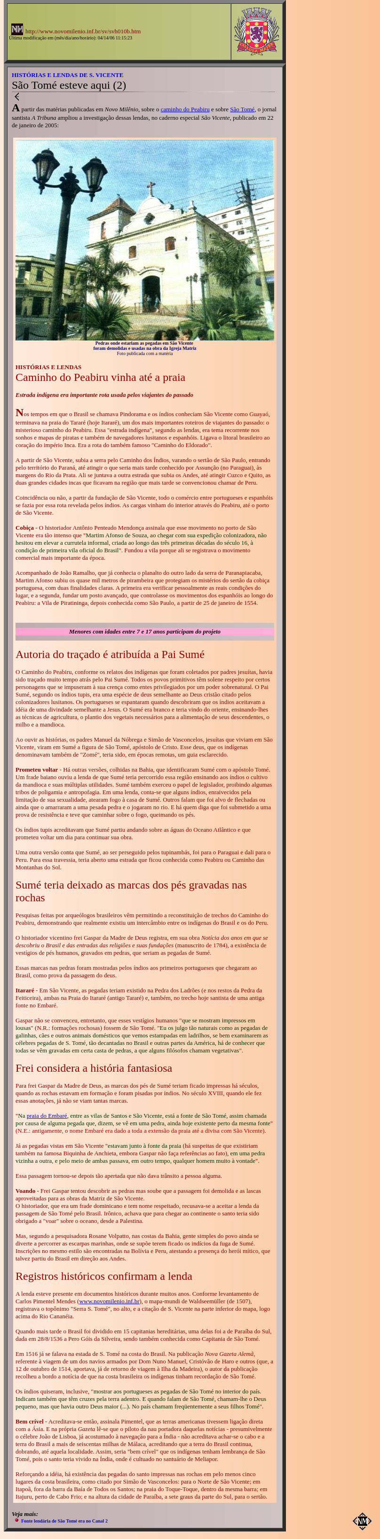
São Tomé (242, 109)
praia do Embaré (47, 1115)
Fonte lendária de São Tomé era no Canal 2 (64, 1521)
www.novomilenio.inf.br (109, 1301)
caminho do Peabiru (185, 109)
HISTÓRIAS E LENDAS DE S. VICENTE (67, 74)
